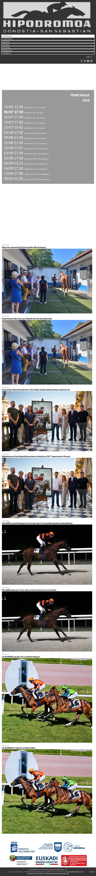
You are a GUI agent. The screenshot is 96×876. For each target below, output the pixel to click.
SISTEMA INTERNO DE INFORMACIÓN (56, 873)
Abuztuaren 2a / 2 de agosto (25, 133)
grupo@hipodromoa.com (75, 872)
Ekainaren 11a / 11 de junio (24, 107)
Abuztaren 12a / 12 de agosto (26, 143)
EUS (88, 57)
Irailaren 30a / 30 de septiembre (26, 179)
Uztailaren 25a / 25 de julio (24, 128)
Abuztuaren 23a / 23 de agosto (26, 154)
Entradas (6, 47)
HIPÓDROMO (7, 36)
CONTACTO (6, 53)
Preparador (7, 50)
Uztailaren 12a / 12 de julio (24, 118)
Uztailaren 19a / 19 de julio (24, 123)
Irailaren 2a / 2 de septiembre (25, 164)
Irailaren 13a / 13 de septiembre (26, 174)
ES (92, 57)
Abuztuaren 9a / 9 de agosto (25, 138)
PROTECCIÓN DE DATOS (35, 873)
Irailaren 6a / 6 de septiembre (25, 169)
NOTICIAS (5, 45)
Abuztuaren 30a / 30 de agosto (26, 159)
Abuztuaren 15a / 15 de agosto (26, 148)
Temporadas (7, 39)
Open (48, 279)
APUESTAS (6, 42)
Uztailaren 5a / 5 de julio (23, 113)
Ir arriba (92, 872)
